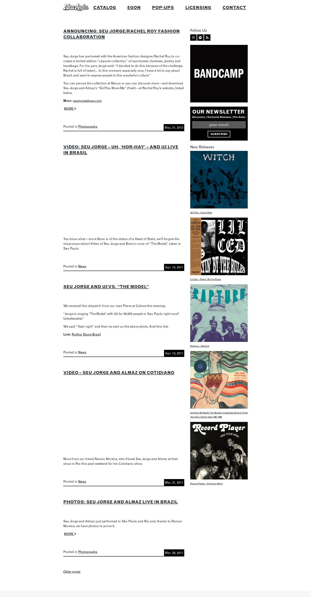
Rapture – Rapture (199, 346)
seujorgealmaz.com (87, 101)
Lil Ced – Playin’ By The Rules (205, 279)
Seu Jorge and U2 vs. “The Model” (106, 286)
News (82, 266)
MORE (70, 109)
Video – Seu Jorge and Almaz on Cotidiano (118, 372)
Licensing (198, 7)
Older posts (72, 572)
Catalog (104, 7)
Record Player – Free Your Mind (206, 483)
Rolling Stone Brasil (86, 334)
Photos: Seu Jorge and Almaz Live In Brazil (120, 501)
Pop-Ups (163, 7)
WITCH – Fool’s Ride (201, 212)
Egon (134, 7)
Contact (234, 7)
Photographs (87, 126)
